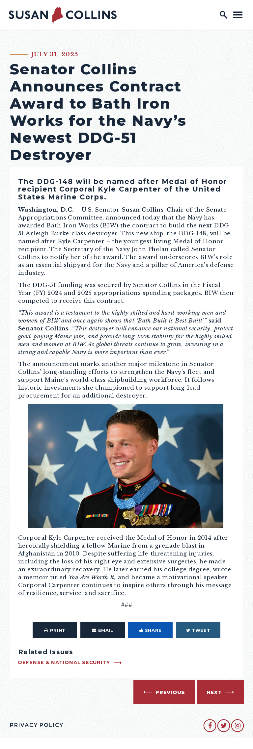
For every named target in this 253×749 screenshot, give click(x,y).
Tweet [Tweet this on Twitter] (198, 630)
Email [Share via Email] (102, 630)
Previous (170, 692)
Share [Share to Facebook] (150, 630)
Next (214, 692)
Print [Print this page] (55, 630)
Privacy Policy (37, 725)
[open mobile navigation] (238, 15)
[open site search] (224, 15)
